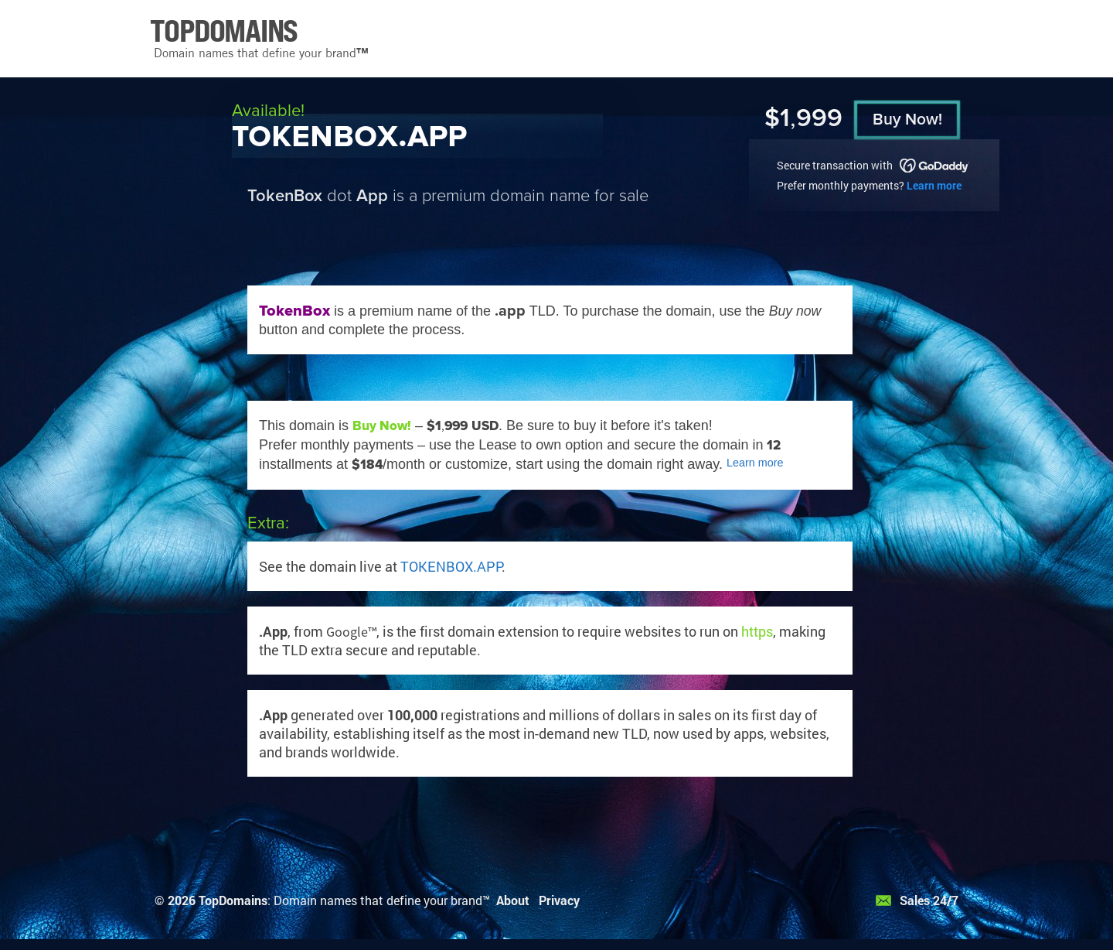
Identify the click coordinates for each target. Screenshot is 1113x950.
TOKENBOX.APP (451, 566)
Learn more (934, 185)
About (512, 900)
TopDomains (233, 900)
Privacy (559, 900)
